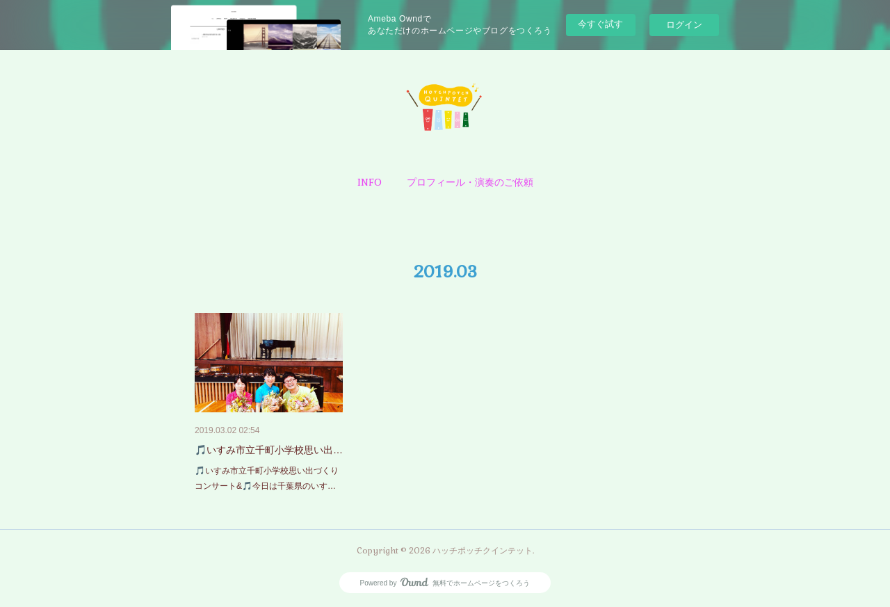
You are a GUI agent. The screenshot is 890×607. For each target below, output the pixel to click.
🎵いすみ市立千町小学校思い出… (269, 449)
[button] (369, 182)
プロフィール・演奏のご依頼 (470, 182)
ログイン (684, 24)
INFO (369, 182)
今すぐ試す (600, 24)
